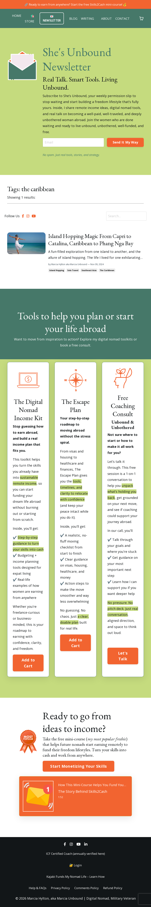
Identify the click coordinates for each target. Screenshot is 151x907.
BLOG (73, 18)
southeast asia (89, 270)
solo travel (72, 270)
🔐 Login (75, 865)
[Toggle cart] (144, 19)
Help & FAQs (34, 888)
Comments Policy (87, 888)
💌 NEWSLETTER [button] (50, 18)
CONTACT (124, 18)
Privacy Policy (59, 888)
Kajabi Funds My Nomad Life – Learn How (75, 876)
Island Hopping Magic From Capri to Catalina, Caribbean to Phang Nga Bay (90, 239)
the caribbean (107, 270)
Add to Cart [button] (28, 662)
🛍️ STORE (27, 18)
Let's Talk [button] (123, 655)
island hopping (56, 270)
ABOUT (108, 18)
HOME (14, 15)
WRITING (88, 18)
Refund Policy (115, 888)
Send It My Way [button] (125, 142)
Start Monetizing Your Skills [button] (78, 766)
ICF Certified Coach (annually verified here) (75, 853)
